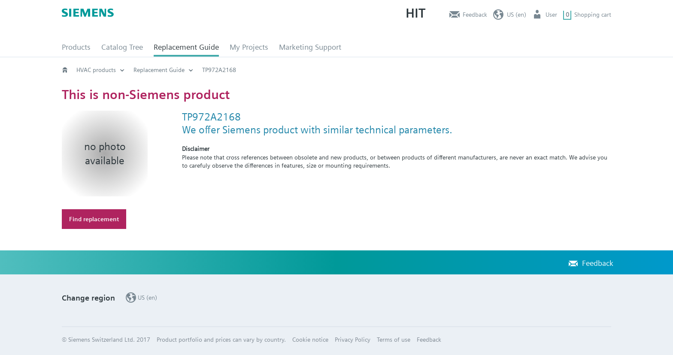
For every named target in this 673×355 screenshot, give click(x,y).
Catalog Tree (122, 46)
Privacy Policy (352, 339)
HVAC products (96, 69)
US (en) (516, 14)
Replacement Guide (186, 46)
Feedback (475, 14)
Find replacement (94, 219)
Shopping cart (592, 14)
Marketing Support (310, 46)
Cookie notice (310, 339)
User (551, 14)
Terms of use (393, 339)
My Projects (249, 46)
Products (76, 46)
